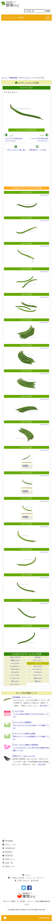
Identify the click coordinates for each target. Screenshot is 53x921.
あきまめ (38, 657)
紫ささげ (38, 681)
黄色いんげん (15, 660)
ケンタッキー (15, 663)
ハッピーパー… (38, 675)
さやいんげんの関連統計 (22, 722)
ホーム (4, 78)
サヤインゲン (25, 78)
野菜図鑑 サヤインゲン (22, 697)
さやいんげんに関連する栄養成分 (25, 745)
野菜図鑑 (7, 841)
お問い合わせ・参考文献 (26, 881)
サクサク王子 (26, 192)
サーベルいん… (38, 669)
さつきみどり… (15, 666)
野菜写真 (13, 78)
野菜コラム (8, 859)
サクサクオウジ (10, 141)
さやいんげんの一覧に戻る (16, 150)
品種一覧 (7, 863)
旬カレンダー (9, 845)
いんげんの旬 (18, 711)
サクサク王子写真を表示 (13, 138)
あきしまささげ (15, 657)
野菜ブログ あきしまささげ (24, 756)
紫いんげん (15, 681)
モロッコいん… (15, 684)
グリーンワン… (38, 660)
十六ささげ (37, 672)
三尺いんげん (15, 669)
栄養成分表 (8, 848)
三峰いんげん (37, 678)
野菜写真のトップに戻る (37, 150)
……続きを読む (42, 706)
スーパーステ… (15, 675)
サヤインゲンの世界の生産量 (24, 734)
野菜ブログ (8, 867)
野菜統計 (7, 852)
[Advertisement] (26, 48)
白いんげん (15, 672)
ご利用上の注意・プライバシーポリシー (26, 878)
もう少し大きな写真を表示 (26, 130)
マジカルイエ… (15, 678)
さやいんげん (37, 666)
